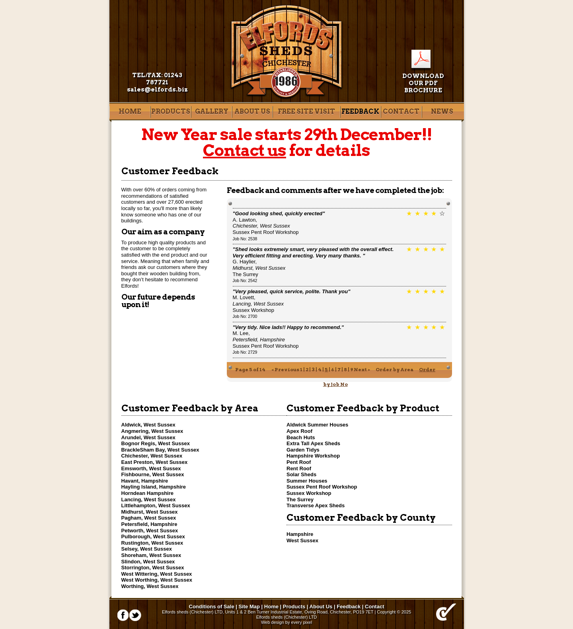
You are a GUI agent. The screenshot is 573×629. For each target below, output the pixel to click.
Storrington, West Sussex (152, 568)
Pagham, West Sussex (148, 518)
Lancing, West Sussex (148, 499)
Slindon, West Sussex (148, 562)
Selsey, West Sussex (146, 549)
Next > (362, 369)
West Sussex (302, 540)
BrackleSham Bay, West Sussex (160, 450)
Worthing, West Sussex (150, 586)
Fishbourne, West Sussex (152, 474)
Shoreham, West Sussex (151, 555)
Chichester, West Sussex (152, 456)
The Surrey (245, 274)
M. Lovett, (258, 300)
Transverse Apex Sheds (315, 505)
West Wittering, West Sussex (156, 574)
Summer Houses (306, 481)
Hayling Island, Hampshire (153, 487)
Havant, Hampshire (144, 481)
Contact (401, 111)
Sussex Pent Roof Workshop (266, 232)
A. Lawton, (261, 223)
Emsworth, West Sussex (151, 468)
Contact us (244, 150)
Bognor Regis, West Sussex (155, 443)
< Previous (285, 369)
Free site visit (306, 111)
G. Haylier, (259, 265)
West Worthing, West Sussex (156, 580)
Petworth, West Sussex (149, 531)
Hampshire (299, 534)
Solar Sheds (301, 474)
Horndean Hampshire (147, 493)
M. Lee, (259, 336)
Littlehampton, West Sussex (155, 505)
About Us (252, 111)
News (442, 111)
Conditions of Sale (211, 607)
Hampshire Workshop (313, 456)
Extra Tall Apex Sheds (313, 443)
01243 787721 (164, 79)
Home (130, 111)
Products (170, 111)
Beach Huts (300, 437)
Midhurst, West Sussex (149, 512)
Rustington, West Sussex (152, 543)
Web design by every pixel (286, 622)
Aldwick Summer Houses (317, 425)
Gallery (211, 111)
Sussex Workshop (254, 310)
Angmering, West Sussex (152, 431)
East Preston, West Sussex (154, 462)
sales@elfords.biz (157, 89)
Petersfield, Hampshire (149, 524)
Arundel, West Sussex (148, 437)
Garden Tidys (303, 450)
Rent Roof (298, 468)
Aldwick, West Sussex (148, 425)
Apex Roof (299, 431)
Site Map (249, 607)
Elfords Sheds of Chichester (286, 52)
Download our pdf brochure (423, 83)
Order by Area (394, 369)
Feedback (360, 111)
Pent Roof (298, 462)
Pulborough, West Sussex (153, 536)
